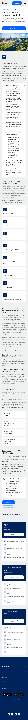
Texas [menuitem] (14, 9)
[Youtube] (9, 714)
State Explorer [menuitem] (6, 9)
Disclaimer (15, 709)
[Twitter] (16, 714)
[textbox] (14, 519)
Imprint (22, 709)
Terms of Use (7, 709)
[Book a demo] (8, 502)
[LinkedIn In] (12, 714)
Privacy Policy (8, 706)
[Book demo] (17, 3)
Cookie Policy (18, 706)
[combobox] (14, 518)
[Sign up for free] (8, 507)
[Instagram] (19, 714)
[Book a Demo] (14, 28)
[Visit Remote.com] (4, 3)
